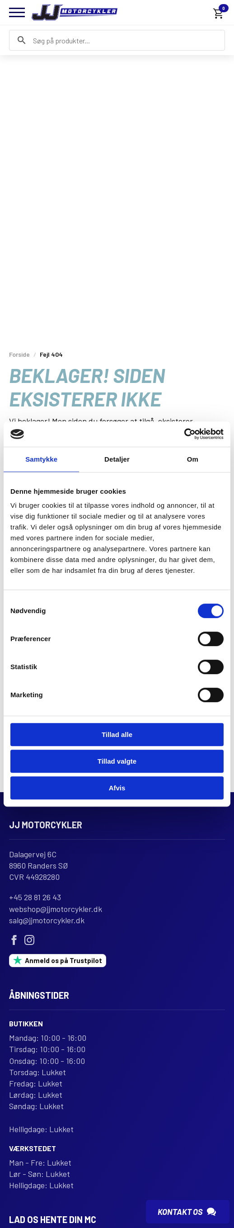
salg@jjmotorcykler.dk (46, 921)
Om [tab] (192, 459)
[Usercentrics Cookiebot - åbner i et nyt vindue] (184, 434)
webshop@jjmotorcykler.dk (55, 910)
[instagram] (29, 941)
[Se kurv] (218, 13)
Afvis (117, 788)
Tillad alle (117, 734)
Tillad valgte (117, 761)
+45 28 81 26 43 (35, 898)
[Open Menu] (17, 12)
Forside (19, 354)
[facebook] (14, 941)
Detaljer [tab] (117, 459)
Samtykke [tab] (41, 459)
